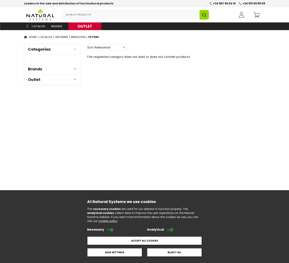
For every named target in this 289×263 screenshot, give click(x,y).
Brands (56, 26)
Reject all (174, 252)
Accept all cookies (144, 240)
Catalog (35, 26)
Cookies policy (107, 221)
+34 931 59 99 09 (252, 3)
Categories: (52, 49)
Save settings (114, 252)
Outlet (52, 79)
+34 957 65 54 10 (222, 3)
